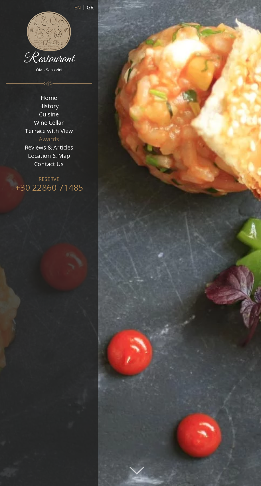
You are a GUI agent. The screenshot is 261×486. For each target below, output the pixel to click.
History (49, 106)
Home (49, 97)
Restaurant (49, 41)
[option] (130, 243)
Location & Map (49, 155)
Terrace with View (49, 131)
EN (77, 8)
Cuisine (49, 114)
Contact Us (49, 164)
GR (90, 8)
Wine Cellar (49, 122)
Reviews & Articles (49, 147)
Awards (49, 139)
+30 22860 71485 (49, 187)
